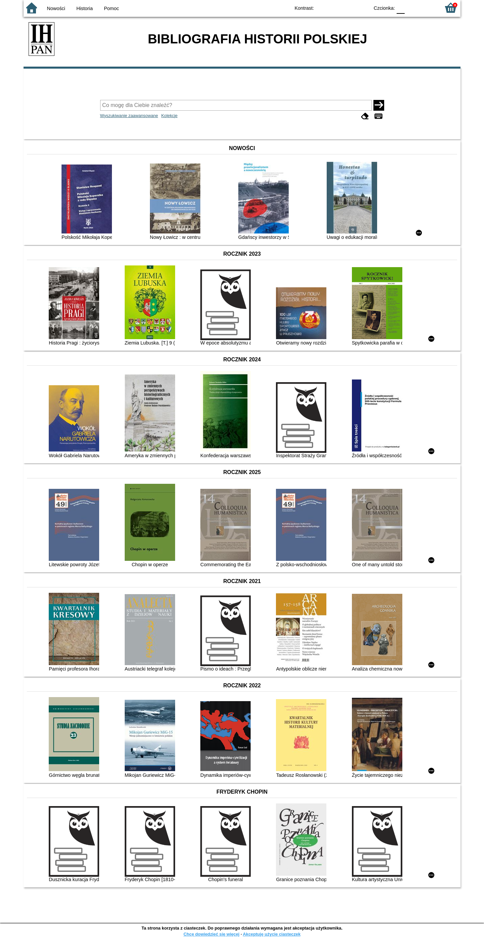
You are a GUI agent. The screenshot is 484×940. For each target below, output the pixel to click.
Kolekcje (169, 115)
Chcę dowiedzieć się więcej (211, 934)
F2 (428, 7)
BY (362, 7)
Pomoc (111, 8)
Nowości (56, 8)
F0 (400, 7)
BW (335, 7)
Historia (84, 8)
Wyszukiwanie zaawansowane (129, 115)
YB (348, 7)
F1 (412, 7)
